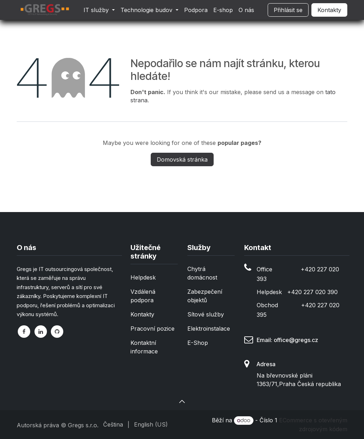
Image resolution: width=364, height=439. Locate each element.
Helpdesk (143, 277)
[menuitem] (99, 10)
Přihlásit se (288, 9)
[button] (182, 401)
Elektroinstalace (208, 328)
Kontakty (329, 9)
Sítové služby (205, 314)
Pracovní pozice (152, 328)
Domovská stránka (182, 159)
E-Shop (197, 342)
